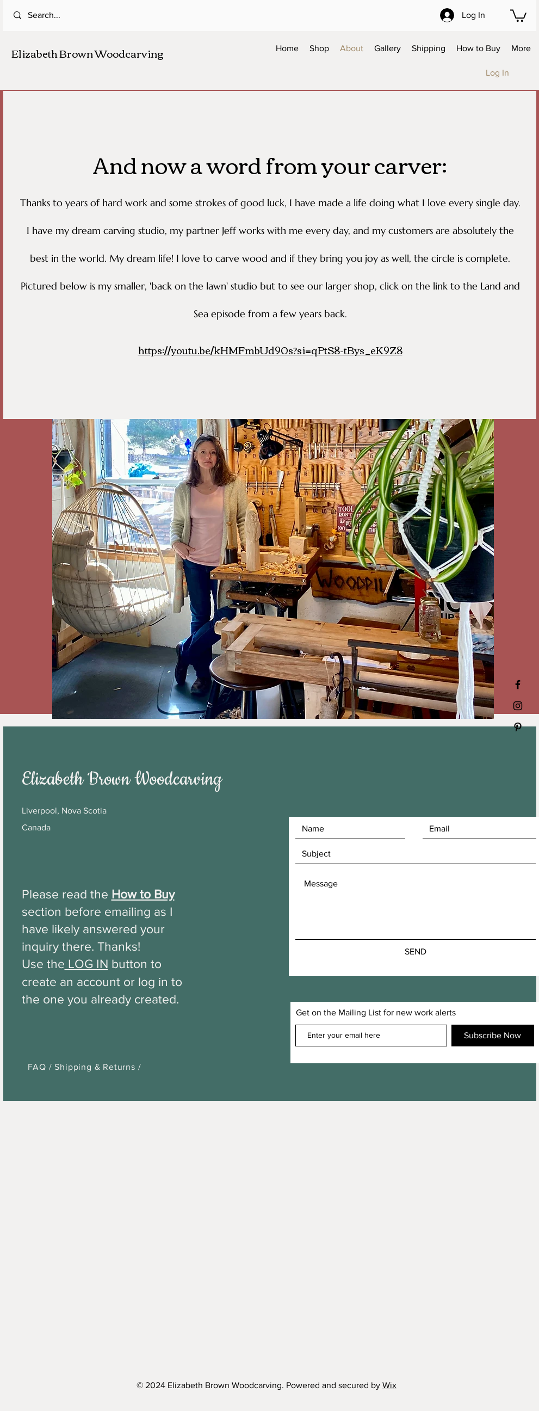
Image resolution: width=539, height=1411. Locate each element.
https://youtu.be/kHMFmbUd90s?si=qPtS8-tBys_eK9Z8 (270, 350)
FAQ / (41, 1066)
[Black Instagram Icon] (518, 706)
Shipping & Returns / (97, 1066)
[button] (518, 15)
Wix (389, 1385)
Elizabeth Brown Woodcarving (87, 53)
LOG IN (86, 963)
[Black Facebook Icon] (518, 685)
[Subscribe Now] (492, 1035)
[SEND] (415, 951)
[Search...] (58, 15)
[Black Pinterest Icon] (518, 727)
